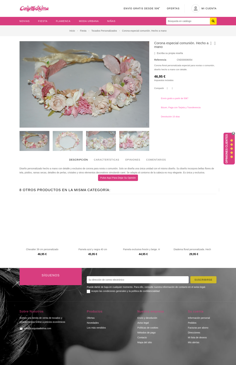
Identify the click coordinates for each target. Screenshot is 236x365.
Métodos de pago (146, 332)
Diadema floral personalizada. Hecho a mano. (198, 249)
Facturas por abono (198, 327)
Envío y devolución (147, 318)
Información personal (199, 318)
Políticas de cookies (147, 327)
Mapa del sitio (144, 342)
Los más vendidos (96, 327)
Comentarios (156, 159)
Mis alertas (193, 342)
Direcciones (194, 332)
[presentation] (210, 190)
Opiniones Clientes (226, 148)
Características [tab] (106, 159)
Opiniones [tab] (132, 159)
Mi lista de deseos (197, 337)
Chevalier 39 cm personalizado (42, 249)
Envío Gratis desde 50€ (142, 8)
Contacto (142, 337)
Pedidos (192, 322)
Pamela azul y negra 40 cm (92, 249)
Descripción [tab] (78, 159)
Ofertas (173, 8)
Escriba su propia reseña (168, 53)
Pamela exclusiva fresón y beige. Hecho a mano (148, 249)
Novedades (93, 322)
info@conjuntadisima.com (37, 328)
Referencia (160, 59)
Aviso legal (143, 322)
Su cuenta (195, 311)
